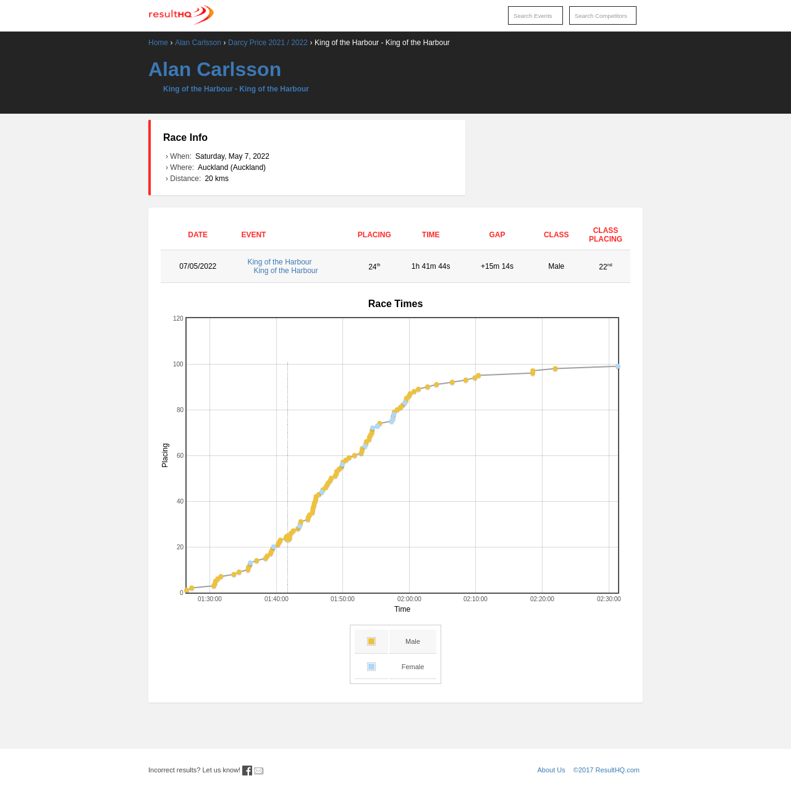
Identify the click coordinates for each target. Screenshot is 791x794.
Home (158, 42)
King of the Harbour (292, 266)
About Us (551, 770)
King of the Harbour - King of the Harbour (236, 89)
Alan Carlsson (198, 42)
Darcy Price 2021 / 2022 (268, 42)
